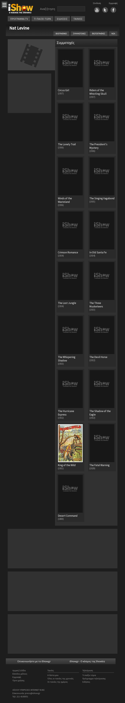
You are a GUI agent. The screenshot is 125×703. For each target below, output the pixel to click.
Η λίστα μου (52, 675)
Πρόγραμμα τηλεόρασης (94, 678)
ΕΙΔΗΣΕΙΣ (62, 18)
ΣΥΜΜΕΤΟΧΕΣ (79, 33)
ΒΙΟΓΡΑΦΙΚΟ (61, 33)
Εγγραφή (113, 3)
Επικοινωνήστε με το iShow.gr (34, 661)
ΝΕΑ (113, 33)
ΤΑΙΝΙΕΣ (77, 18)
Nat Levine (19, 28)
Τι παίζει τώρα (89, 675)
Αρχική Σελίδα (19, 670)
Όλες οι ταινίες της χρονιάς (60, 678)
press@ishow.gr (32, 693)
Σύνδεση (97, 3)
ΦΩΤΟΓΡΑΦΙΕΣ (98, 33)
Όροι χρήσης (18, 680)
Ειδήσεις (86, 681)
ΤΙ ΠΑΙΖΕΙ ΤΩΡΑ (42, 18)
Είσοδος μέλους (19, 673)
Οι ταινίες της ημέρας (57, 681)
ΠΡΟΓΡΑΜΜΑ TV (19, 18)
